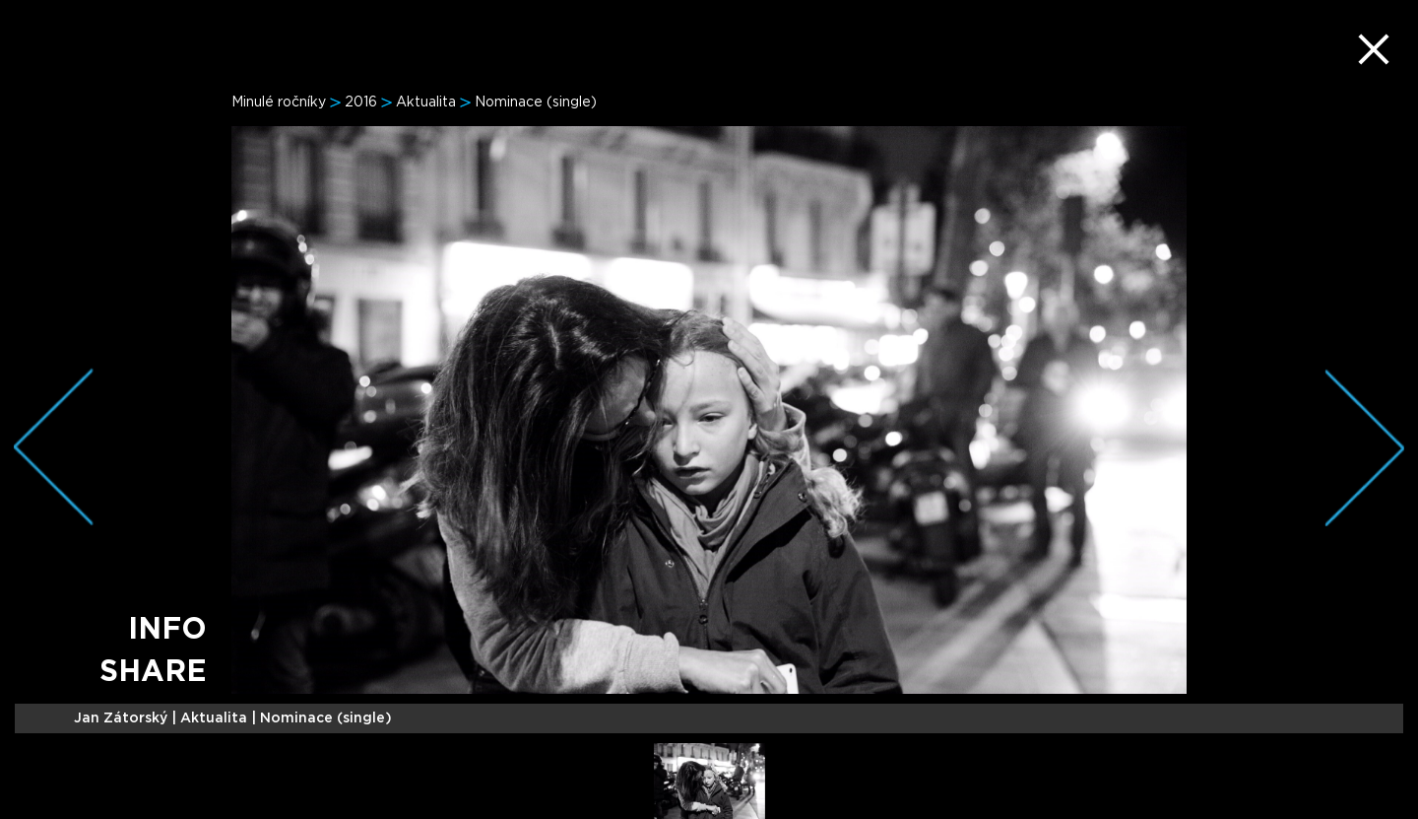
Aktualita (426, 102)
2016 (361, 102)
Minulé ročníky (278, 102)
